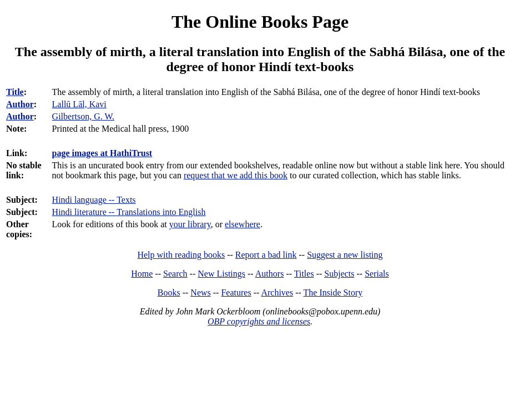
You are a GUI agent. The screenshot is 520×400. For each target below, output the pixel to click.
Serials (377, 273)
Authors (269, 273)
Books (169, 292)
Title (15, 92)
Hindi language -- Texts (94, 199)
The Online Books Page (260, 22)
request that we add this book (235, 175)
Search (175, 273)
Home (142, 273)
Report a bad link (266, 254)
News (200, 292)
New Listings (221, 273)
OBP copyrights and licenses (259, 321)
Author (20, 104)
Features (236, 292)
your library (190, 224)
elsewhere (242, 224)
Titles (304, 273)
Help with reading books (181, 254)
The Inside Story (333, 292)
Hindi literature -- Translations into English (129, 212)
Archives (277, 292)
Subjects (339, 273)
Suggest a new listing (344, 254)
